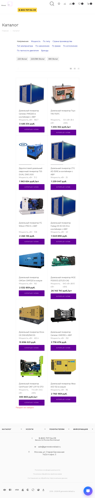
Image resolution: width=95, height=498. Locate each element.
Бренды (44, 50)
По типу (46, 41)
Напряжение (23, 41)
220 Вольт (22, 59)
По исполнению (70, 46)
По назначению (42, 46)
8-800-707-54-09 (27, 10)
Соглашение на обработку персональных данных (47, 478)
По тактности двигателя (28, 50)
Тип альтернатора (25, 46)
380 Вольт (53, 59)
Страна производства (62, 41)
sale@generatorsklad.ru (49, 447)
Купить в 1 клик (32, 129)
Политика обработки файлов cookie (47, 474)
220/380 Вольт (38, 59)
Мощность (35, 41)
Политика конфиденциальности (47, 470)
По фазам (56, 46)
